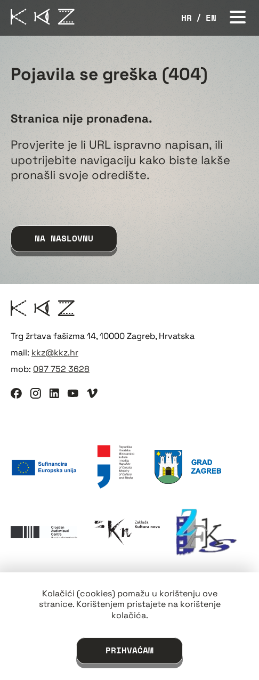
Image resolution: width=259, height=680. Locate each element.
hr (186, 18)
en (211, 18)
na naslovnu (64, 238)
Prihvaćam (129, 650)
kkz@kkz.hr (54, 352)
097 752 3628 (61, 369)
